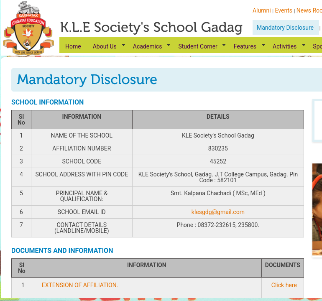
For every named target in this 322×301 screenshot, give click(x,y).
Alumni (262, 10)
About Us (105, 46)
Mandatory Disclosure (286, 27)
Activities (284, 46)
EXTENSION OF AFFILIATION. (80, 285)
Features (245, 46)
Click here (284, 285)
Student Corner (197, 46)
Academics (147, 46)
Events (283, 10)
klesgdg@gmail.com (218, 212)
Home (73, 46)
